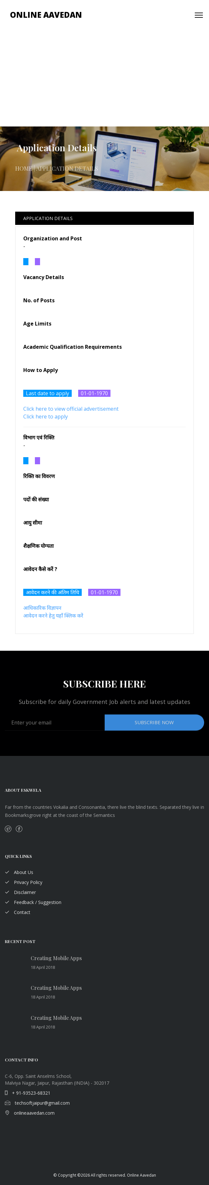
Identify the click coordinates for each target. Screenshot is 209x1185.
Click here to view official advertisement (71, 408)
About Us (19, 872)
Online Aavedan (46, 14)
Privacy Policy (23, 882)
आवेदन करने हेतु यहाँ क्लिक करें (53, 615)
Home (23, 172)
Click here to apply (45, 416)
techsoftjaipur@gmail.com (37, 1103)
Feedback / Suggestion (33, 902)
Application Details (48, 218)
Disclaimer (20, 892)
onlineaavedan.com (30, 1113)
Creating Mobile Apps (56, 958)
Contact (17, 912)
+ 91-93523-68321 (27, 1093)
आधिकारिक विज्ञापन (42, 607)
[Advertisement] (104, 78)
